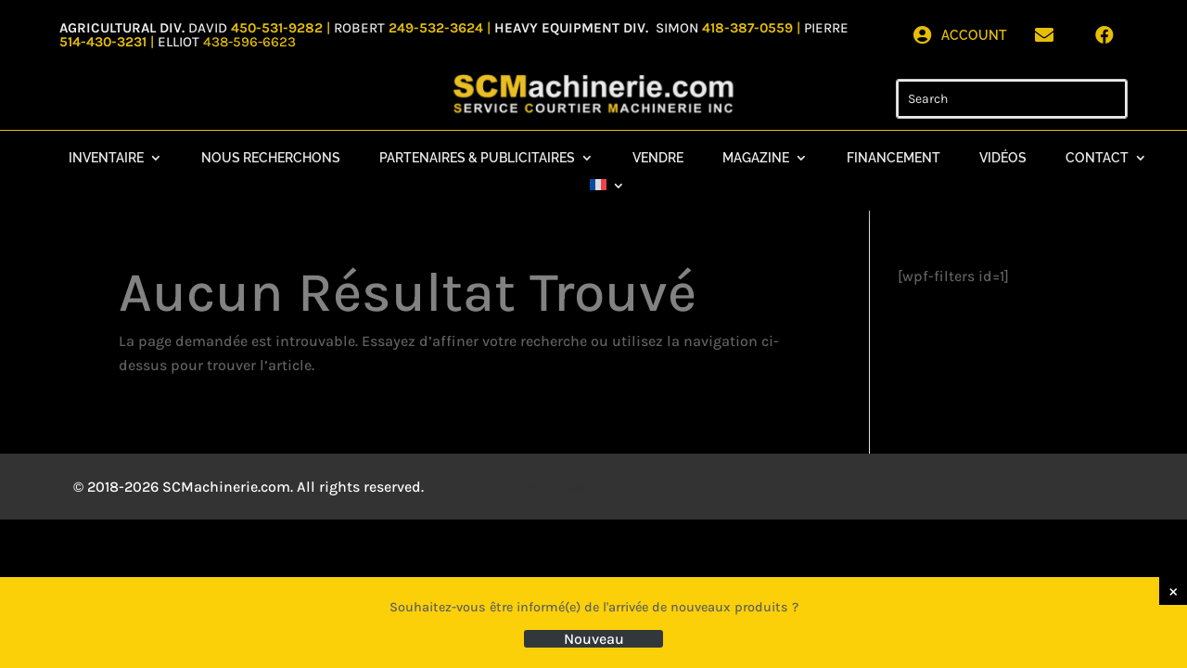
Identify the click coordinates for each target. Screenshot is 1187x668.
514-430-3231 (104, 41)
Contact (1097, 158)
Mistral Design (560, 486)
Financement (893, 158)
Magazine (755, 158)
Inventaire (106, 158)
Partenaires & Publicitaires (477, 158)
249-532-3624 (436, 27)
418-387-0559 (749, 27)
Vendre (657, 158)
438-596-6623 (249, 41)
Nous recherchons (270, 158)
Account (974, 35)
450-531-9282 (277, 27)
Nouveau (594, 639)
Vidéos (1003, 158)
